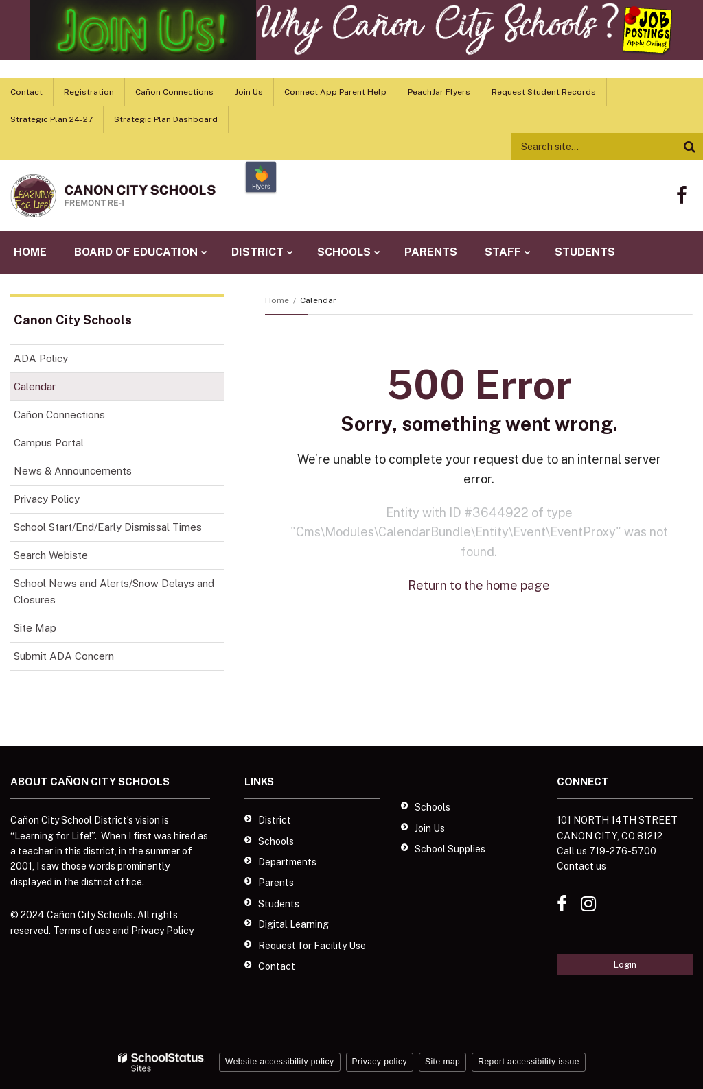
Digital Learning (293, 924)
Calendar (35, 386)
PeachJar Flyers (439, 92)
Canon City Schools (73, 320)
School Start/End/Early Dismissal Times (108, 527)
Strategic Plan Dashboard (166, 119)
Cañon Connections (174, 92)
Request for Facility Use (312, 945)
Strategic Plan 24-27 (51, 119)
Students (278, 903)
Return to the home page (479, 585)
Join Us (249, 92)
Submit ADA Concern (64, 656)
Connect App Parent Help (335, 92)
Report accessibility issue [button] (528, 1061)
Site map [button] (442, 1061)
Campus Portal (49, 442)
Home (277, 300)
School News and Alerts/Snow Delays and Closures (114, 591)
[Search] (689, 146)
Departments (287, 862)
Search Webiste (51, 555)
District (274, 820)
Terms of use (82, 930)
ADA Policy (41, 358)
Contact (26, 92)
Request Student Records (544, 92)
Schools (276, 841)
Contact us (581, 866)
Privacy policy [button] (379, 1061)
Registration (89, 92)
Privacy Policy (47, 499)
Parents (276, 882)
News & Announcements (73, 471)
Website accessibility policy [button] (279, 1061)
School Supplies (450, 848)
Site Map (35, 628)
